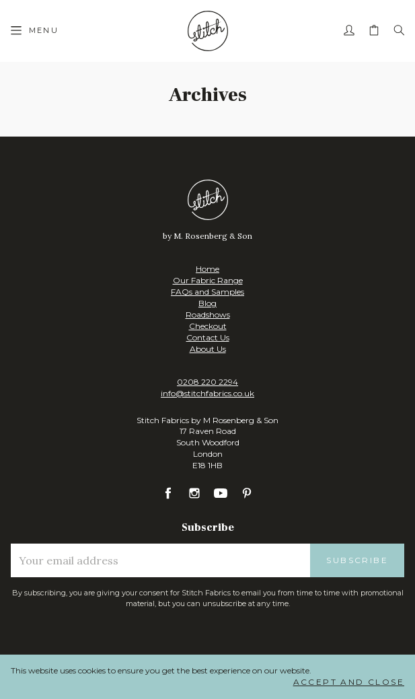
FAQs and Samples (207, 292)
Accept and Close (348, 682)
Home (207, 269)
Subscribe (357, 560)
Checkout (208, 326)
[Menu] (35, 31)
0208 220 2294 (207, 382)
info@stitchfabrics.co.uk (207, 393)
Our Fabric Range (208, 280)
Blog (207, 303)
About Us (208, 349)
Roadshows (208, 314)
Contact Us (207, 337)
